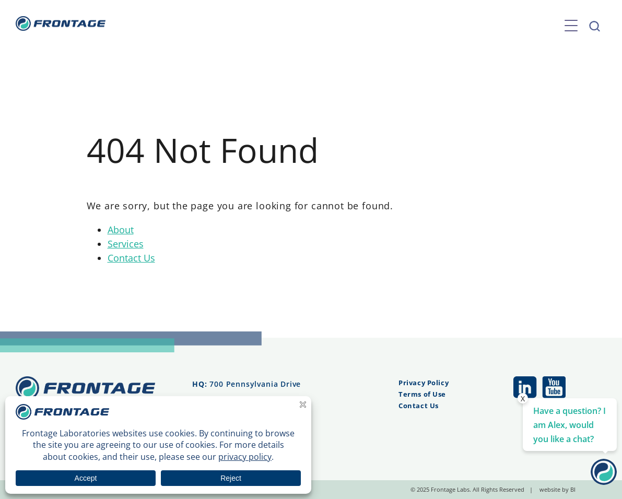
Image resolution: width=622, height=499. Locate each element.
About (121, 229)
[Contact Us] (604, 481)
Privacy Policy (423, 382)
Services (126, 243)
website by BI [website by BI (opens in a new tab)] (557, 489)
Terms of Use (422, 394)
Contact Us (131, 258)
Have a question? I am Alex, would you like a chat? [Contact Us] (569, 425)
